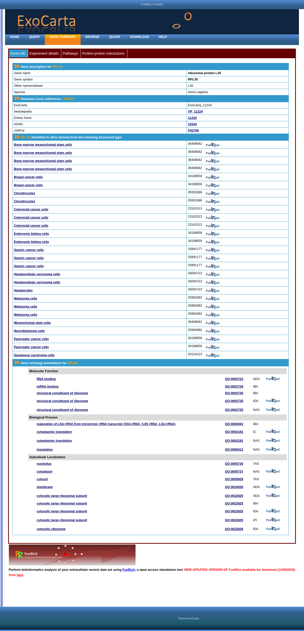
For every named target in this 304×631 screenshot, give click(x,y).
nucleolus (44, 464)
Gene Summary (63, 37)
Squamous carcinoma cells (34, 355)
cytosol (42, 479)
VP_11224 (195, 111)
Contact (158, 4)
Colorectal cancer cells (31, 209)
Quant (114, 37)
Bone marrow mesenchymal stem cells (43, 144)
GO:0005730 (234, 464)
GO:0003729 (234, 386)
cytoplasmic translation (54, 432)
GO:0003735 (234, 393)
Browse (92, 37)
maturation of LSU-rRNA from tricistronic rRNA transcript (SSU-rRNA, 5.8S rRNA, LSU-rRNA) (106, 424)
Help (163, 37)
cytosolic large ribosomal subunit (62, 496)
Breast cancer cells (28, 177)
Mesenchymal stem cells (32, 323)
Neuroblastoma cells (29, 331)
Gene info (18, 53)
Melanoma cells (25, 298)
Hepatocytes (23, 290)
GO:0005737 (234, 471)
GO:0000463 (234, 424)
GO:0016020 (234, 487)
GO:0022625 (234, 496)
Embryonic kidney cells (31, 234)
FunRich (128, 570)
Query (34, 37)
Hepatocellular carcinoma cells (37, 274)
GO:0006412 (234, 449)
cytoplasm (44, 471)
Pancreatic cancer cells (31, 339)
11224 (192, 118)
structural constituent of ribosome (62, 393)
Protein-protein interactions (103, 53)
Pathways (70, 53)
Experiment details (44, 53)
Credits (145, 4)
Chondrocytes (24, 193)
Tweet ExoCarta (188, 618)
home (14, 37)
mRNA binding (48, 386)
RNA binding (46, 379)
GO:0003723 (234, 379)
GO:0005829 (234, 479)
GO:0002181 (234, 432)
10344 (192, 124)
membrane (45, 487)
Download (139, 37)
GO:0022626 (234, 529)
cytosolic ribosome (51, 529)
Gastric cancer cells (29, 250)
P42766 (193, 130)
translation (45, 449)
